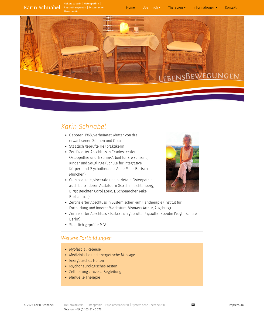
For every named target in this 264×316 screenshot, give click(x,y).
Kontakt (231, 8)
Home (131, 7)
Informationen (204, 8)
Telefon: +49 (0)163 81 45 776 (83, 309)
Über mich (150, 8)
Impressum (236, 305)
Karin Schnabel (42, 7)
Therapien (175, 8)
